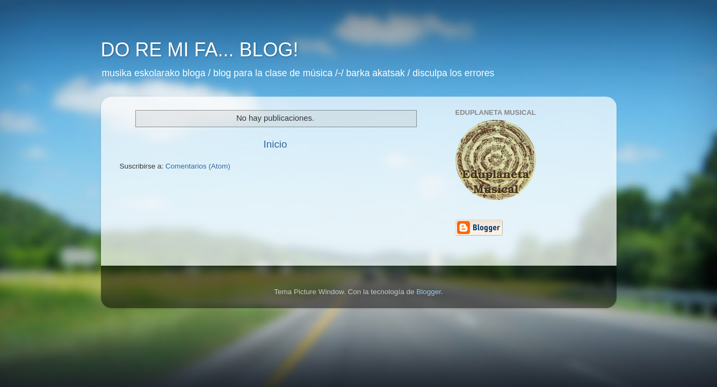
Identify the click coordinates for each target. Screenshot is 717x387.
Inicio (275, 144)
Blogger (428, 292)
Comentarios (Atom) (197, 166)
